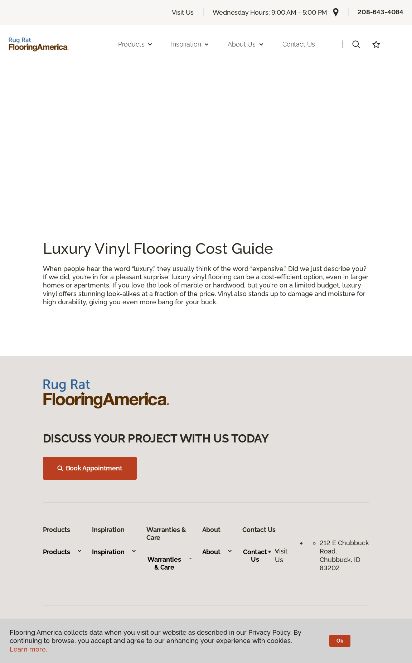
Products (63, 552)
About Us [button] (246, 44)
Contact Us (298, 44)
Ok (339, 641)
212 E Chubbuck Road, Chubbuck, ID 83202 (344, 555)
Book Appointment (89, 468)
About (217, 552)
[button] (356, 44)
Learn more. (28, 649)
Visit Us (183, 12)
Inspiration (114, 552)
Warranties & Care (169, 563)
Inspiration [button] (190, 44)
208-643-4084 (380, 12)
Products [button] (135, 44)
